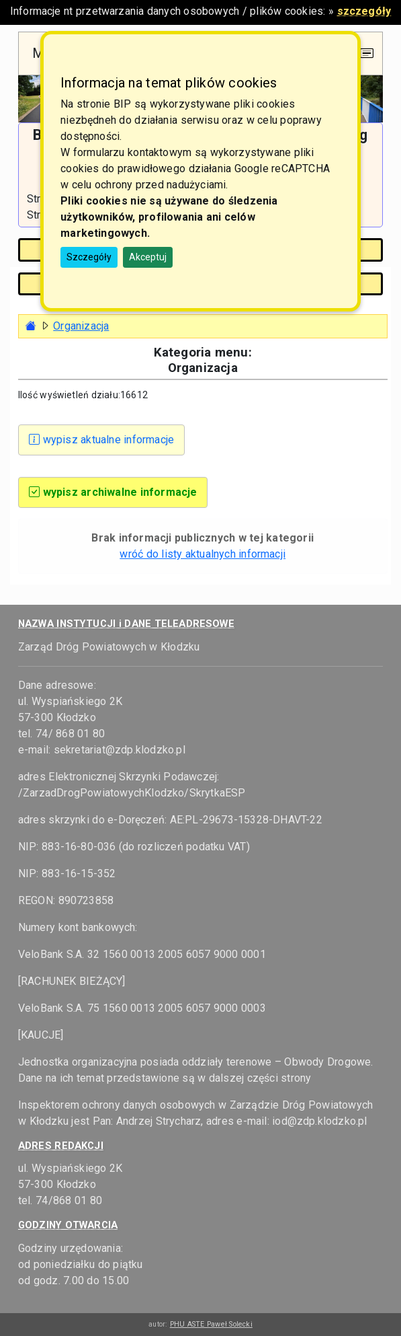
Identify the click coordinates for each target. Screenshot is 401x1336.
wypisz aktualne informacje (101, 439)
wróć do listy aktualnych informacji (202, 554)
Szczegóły (89, 257)
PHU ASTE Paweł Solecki (211, 1324)
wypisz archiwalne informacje (113, 492)
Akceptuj (148, 257)
